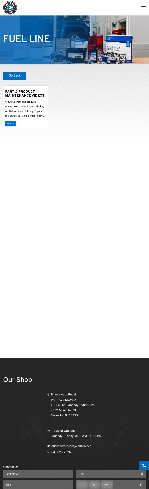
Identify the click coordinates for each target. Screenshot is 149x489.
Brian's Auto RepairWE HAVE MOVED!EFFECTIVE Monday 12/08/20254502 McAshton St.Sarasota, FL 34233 (73, 405)
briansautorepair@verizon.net (71, 446)
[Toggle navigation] (143, 7)
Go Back (15, 76)
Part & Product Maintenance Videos (25, 94)
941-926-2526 (61, 452)
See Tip (10, 123)
